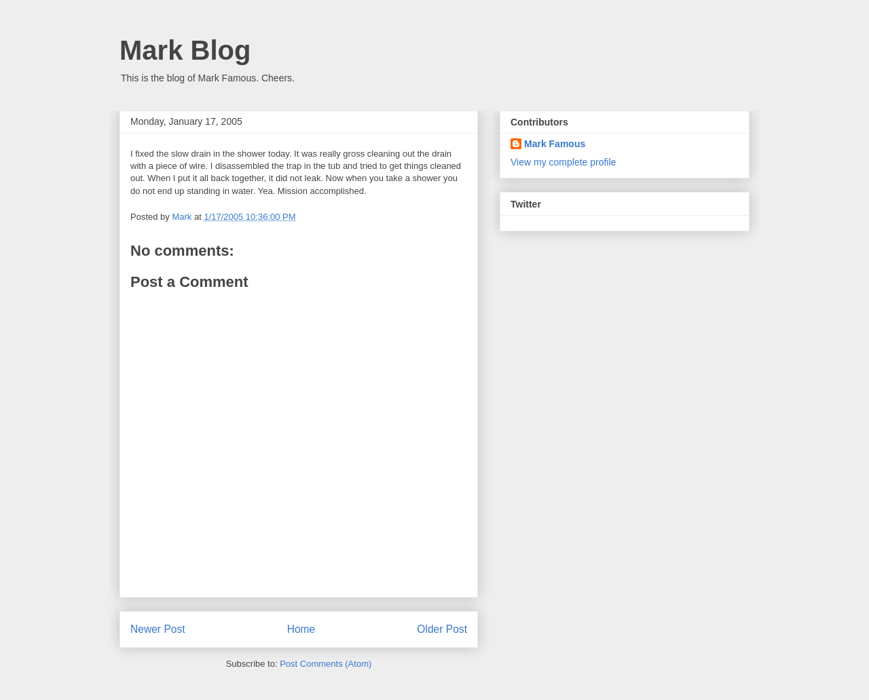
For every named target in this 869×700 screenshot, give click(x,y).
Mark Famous (554, 143)
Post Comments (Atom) (325, 664)
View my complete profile (563, 162)
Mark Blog (185, 50)
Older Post (442, 629)
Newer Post (157, 629)
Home (301, 629)
